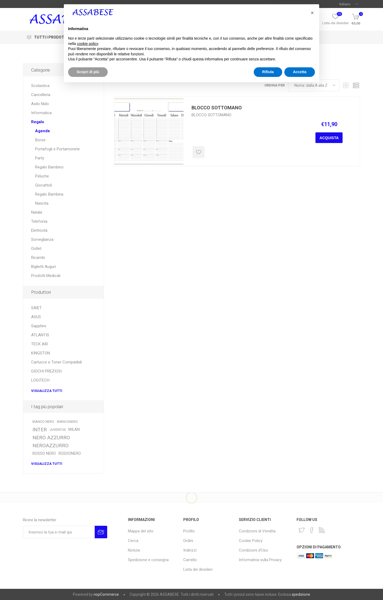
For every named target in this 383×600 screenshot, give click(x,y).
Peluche (42, 176)
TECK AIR (39, 344)
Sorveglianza (42, 239)
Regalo (37, 121)
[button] (312, 526)
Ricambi (38, 257)
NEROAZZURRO (50, 445)
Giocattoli (43, 185)
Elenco (356, 85)
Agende (42, 131)
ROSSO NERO (44, 453)
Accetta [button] (299, 585)
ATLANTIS (40, 335)
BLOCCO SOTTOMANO (217, 107)
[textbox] (188, 19)
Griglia (346, 85)
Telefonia (39, 221)
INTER (39, 430)
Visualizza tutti (46, 391)
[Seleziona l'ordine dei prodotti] (313, 85)
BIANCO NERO (43, 422)
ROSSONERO (70, 453)
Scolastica (40, 85)
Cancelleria (40, 94)
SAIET (36, 307)
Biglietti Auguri (43, 266)
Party (39, 158)
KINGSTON (40, 353)
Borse (40, 140)
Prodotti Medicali (45, 275)
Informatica (41, 112)
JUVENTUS (57, 430)
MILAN (74, 429)
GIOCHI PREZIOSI (46, 371)
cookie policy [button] (87, 557)
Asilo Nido (40, 103)
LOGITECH (40, 380)
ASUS (36, 317)
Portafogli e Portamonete (57, 149)
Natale (36, 212)
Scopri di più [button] (88, 585)
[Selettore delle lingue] (348, 4)
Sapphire (38, 326)
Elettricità (39, 230)
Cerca (236, 19)
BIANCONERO (67, 422)
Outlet (36, 248)
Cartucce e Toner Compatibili (56, 362)
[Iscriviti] (59, 532)
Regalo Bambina (49, 194)
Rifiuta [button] (268, 585)
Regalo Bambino (49, 167)
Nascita (41, 203)
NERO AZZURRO (51, 438)
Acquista (329, 138)
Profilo (312, 23)
